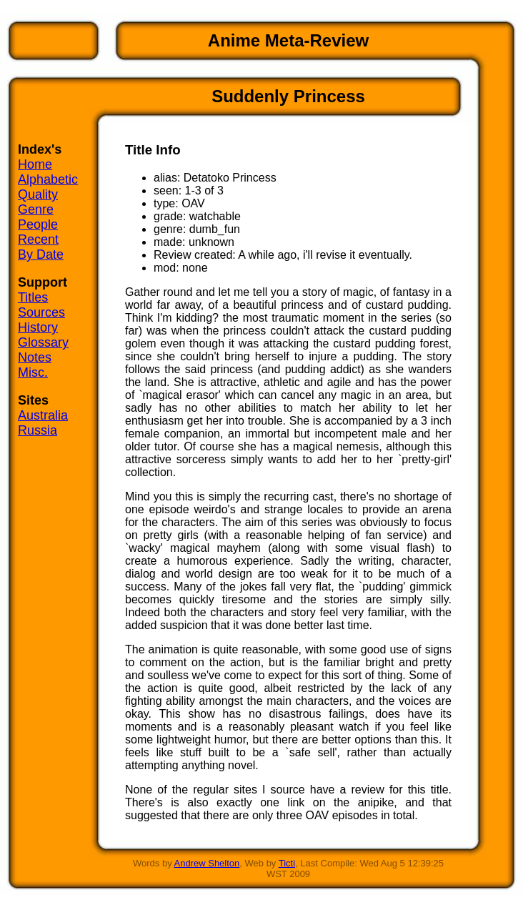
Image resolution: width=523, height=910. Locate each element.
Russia (37, 430)
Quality (38, 194)
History (38, 327)
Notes (34, 357)
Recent (38, 239)
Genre (36, 209)
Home (35, 164)
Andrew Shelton (207, 863)
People (38, 224)
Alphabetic (48, 179)
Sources (41, 312)
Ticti (287, 863)
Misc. (33, 372)
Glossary (43, 342)
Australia (43, 415)
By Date (41, 254)
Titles (33, 297)
